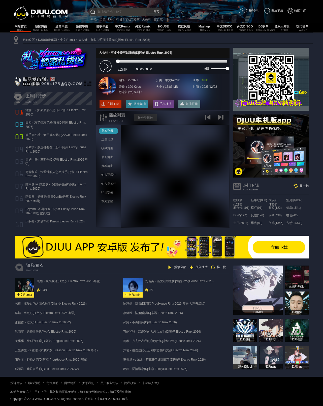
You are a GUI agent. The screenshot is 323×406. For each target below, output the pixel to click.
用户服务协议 (109, 383)
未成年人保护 (151, 383)
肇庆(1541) (293, 208)
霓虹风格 (184, 26)
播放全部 (180, 267)
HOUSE (163, 26)
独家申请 (300, 10)
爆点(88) (256, 223)
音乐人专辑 (281, 26)
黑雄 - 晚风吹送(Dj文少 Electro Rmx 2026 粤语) (68, 281)
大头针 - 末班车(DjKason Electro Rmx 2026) (55, 221)
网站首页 (21, 26)
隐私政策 (130, 383)
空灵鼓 (158, 19)
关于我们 (88, 383)
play (106, 66)
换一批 (304, 186)
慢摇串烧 (82, 26)
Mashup (204, 26)
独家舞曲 (41, 26)
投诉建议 (16, 383)
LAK (111, 19)
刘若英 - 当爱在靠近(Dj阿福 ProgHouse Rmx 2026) (179, 281)
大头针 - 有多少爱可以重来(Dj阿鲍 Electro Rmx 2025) (114, 40)
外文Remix (142, 26)
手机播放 (165, 104)
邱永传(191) (241, 208)
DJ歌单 (263, 26)
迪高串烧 (61, 26)
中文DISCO (224, 26)
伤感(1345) (276, 223)
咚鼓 (137, 19)
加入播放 (202, 267)
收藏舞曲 (140, 104)
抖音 (119, 19)
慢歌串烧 (102, 26)
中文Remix (122, 26)
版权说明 (34, 383)
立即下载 (113, 104)
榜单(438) (275, 215)
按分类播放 (145, 118)
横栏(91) (256, 208)
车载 (128, 19)
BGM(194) (240, 215)
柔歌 (103, 19)
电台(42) (292, 215)
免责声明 (52, 383)
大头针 (146, 19)
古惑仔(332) (294, 223)
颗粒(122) (275, 208)
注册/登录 (252, 10)
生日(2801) (240, 223)
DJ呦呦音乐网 (47, 40)
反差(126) (257, 215)
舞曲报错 (192, 104)
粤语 (94, 19)
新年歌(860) (259, 200)
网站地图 (70, 383)
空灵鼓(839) (294, 200)
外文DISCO (245, 26)
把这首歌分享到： (131, 92)
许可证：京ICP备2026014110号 (106, 399)
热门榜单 (302, 26)
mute (206, 68)
